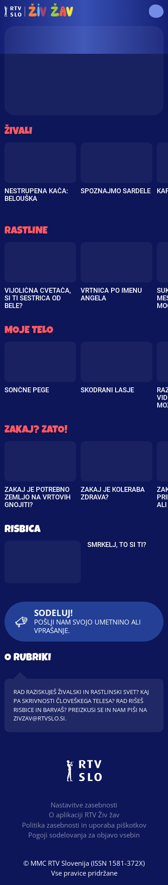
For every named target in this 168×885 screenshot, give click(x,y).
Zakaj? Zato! (35, 430)
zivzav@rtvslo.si (39, 718)
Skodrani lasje (107, 390)
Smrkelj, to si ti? (116, 545)
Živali (18, 132)
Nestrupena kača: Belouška (36, 195)
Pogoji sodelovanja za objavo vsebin (84, 834)
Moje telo (28, 331)
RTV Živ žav (38, 11)
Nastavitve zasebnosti (84, 804)
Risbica (22, 530)
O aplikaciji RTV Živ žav (84, 814)
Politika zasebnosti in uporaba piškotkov (84, 824)
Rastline (25, 231)
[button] (156, 11)
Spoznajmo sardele (116, 191)
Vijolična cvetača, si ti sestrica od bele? (37, 298)
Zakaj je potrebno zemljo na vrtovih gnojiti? (37, 497)
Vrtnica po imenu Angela (111, 294)
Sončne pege (26, 390)
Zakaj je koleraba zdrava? (113, 493)
